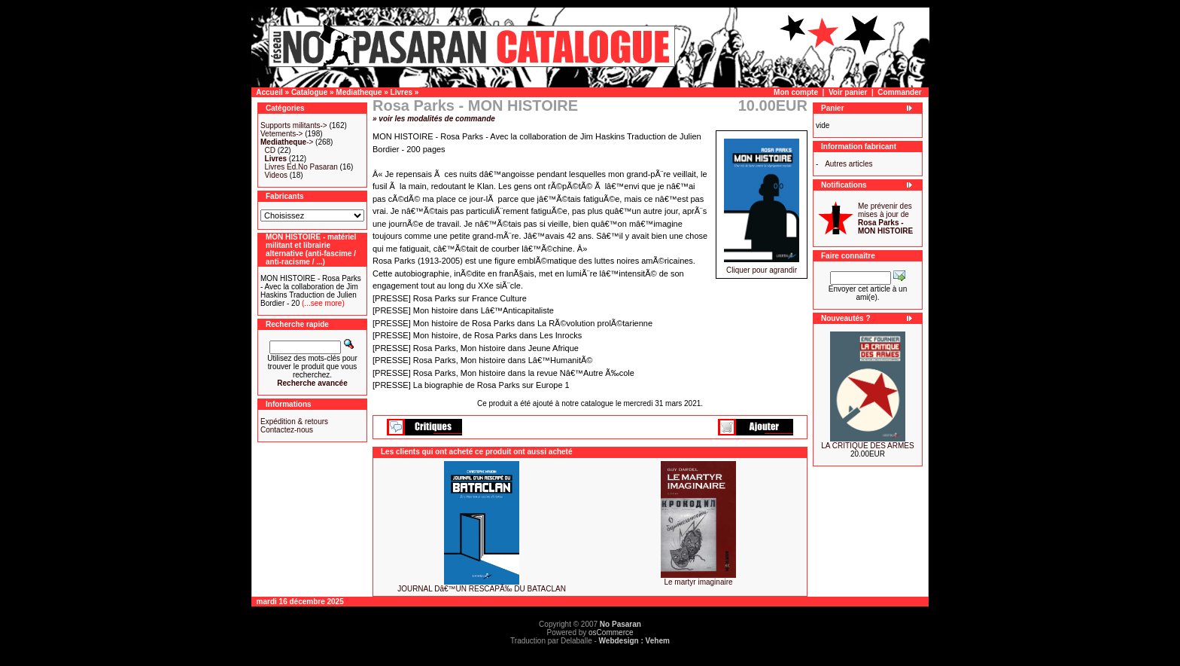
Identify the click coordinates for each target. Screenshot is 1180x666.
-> (286, 142)
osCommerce (610, 632)
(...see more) (322, 303)
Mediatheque (359, 92)
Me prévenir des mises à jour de (885, 218)
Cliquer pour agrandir (761, 266)
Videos (276, 175)
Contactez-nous (286, 430)
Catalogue (309, 92)
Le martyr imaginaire (698, 582)
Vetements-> (281, 134)
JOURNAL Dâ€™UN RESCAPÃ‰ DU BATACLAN (481, 589)
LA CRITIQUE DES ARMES (867, 445)
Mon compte (796, 92)
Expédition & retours (294, 421)
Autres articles (848, 164)
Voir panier (848, 92)
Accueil (269, 92)
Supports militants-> (293, 125)
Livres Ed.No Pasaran (301, 167)
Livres (401, 92)
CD (270, 150)
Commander (899, 92)
